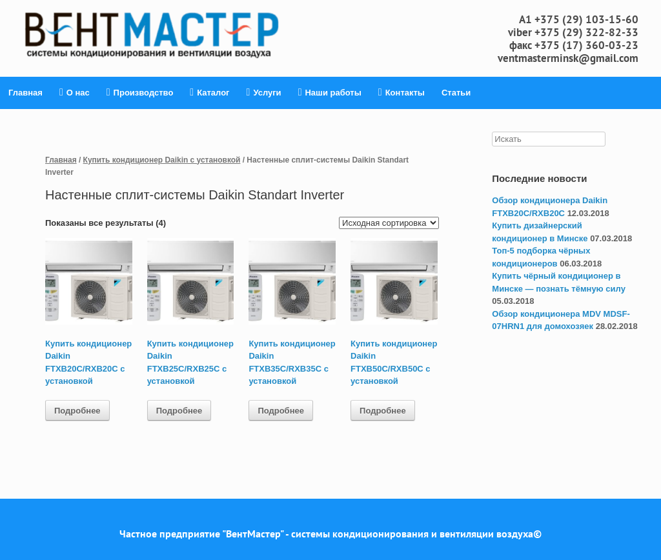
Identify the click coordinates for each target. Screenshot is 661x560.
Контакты (401, 92)
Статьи (456, 92)
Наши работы (329, 92)
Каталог (209, 92)
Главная (25, 92)
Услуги (264, 92)
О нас (74, 92)
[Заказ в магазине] (389, 223)
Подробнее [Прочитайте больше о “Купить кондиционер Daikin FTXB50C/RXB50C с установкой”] (383, 410)
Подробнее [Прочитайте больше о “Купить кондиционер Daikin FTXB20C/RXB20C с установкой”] (77, 410)
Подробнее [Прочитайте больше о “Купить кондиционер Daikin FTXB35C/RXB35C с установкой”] (281, 410)
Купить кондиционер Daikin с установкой (162, 160)
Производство (140, 92)
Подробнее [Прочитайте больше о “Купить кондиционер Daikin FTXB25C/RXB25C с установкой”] (179, 410)
